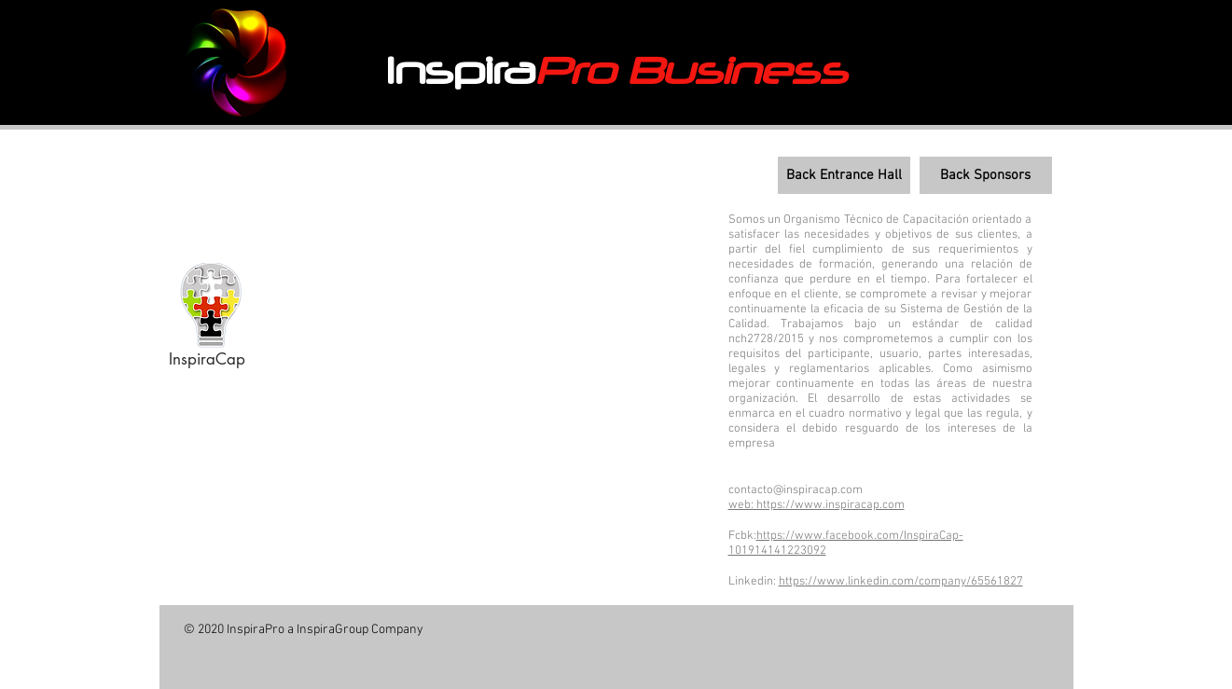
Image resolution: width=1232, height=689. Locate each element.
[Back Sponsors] (986, 175)
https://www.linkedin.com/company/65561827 (901, 581)
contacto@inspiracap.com (795, 490)
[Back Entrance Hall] (844, 175)
